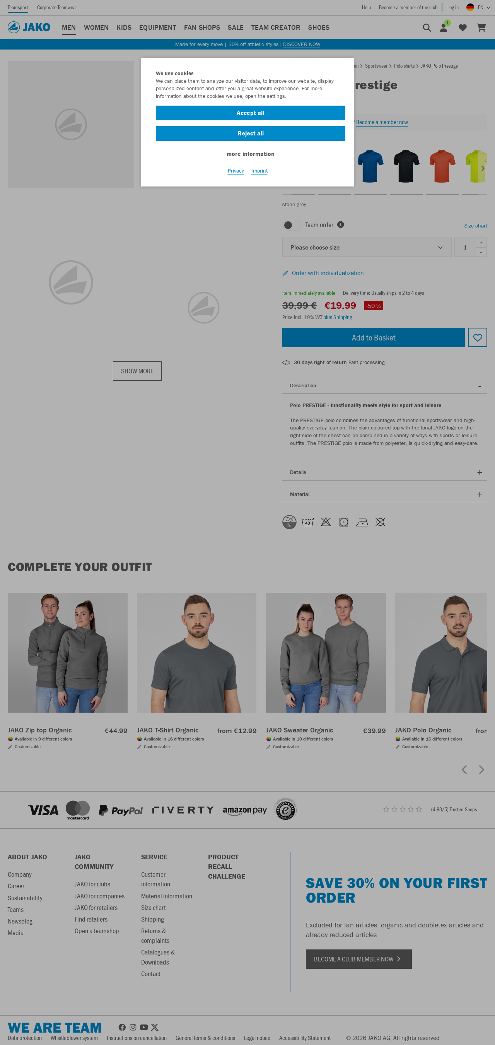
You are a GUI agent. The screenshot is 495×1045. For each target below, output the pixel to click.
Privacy (236, 170)
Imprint (259, 170)
